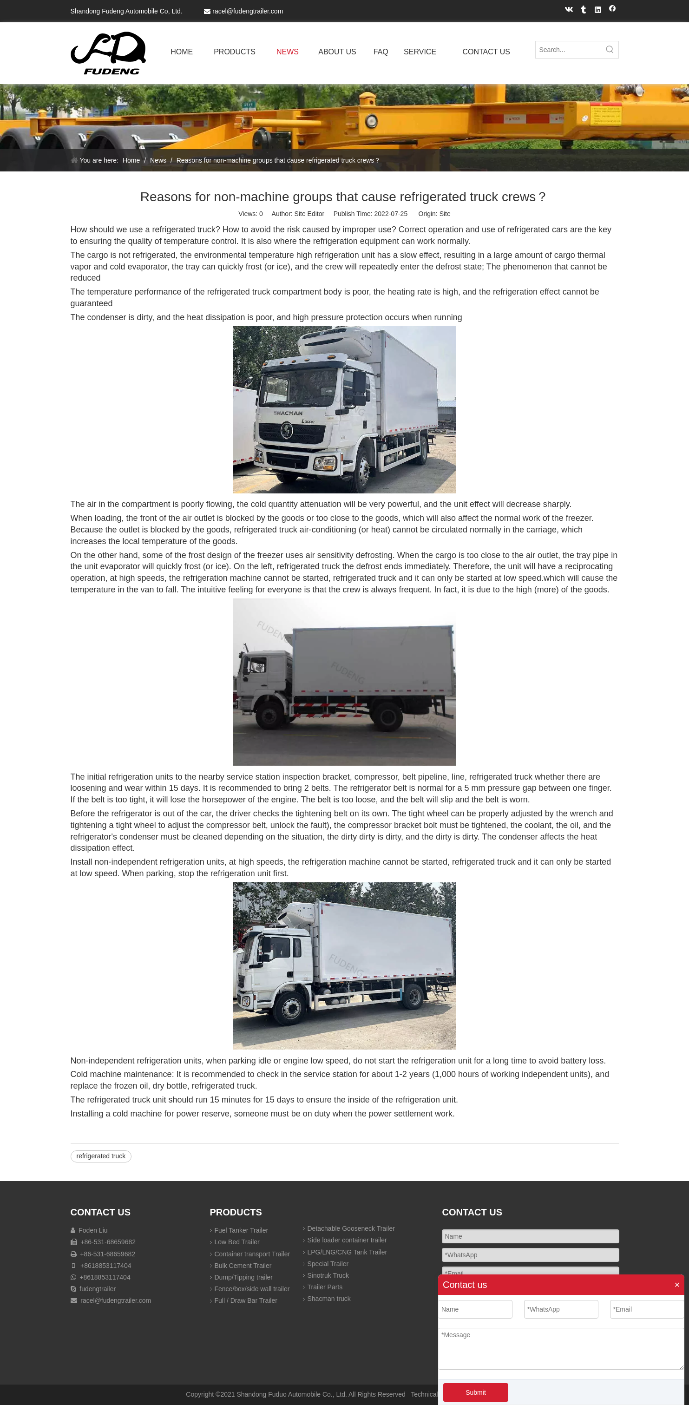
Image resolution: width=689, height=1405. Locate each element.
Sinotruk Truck (328, 1275)
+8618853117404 (105, 1265)
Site (445, 213)
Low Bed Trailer (237, 1242)
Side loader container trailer (347, 1240)
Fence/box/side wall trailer (252, 1289)
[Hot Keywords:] (610, 49)
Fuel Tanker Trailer (242, 1230)
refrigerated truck (101, 1156)
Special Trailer (328, 1263)
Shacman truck (329, 1298)
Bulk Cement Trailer (243, 1265)
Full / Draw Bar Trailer (246, 1300)
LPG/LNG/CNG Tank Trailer (347, 1252)
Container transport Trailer (252, 1254)
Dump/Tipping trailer (244, 1277)
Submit (476, 1392)
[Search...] (569, 49)
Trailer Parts (325, 1287)
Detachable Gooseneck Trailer (351, 1228)
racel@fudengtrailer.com (247, 11)
